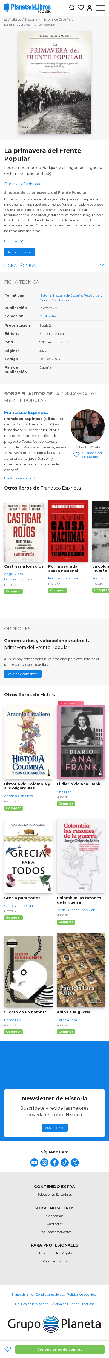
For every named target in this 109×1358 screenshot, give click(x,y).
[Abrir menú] (100, 7)
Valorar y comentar (23, 674)
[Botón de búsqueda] (72, 8)
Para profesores (54, 1261)
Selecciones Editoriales (55, 1194)
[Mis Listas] (79, 8)
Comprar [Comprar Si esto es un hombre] (13, 1032)
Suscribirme (54, 1128)
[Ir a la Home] (5, 19)
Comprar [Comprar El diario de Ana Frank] (66, 803)
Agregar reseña (20, 252)
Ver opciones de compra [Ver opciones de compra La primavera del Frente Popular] (60, 1349)
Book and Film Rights (55, 1253)
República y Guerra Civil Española (70, 297)
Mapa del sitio (22, 1294)
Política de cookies (81, 1294)
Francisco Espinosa (26, 412)
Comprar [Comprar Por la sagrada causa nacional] (57, 590)
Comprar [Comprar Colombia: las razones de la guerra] (66, 922)
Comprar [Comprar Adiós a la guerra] (66, 1032)
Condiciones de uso (50, 1294)
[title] (34, 1162)
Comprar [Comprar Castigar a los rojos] (13, 591)
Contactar (55, 1224)
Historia (45, 295)
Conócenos (54, 1216)
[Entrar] (88, 8)
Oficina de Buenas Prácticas (72, 1304)
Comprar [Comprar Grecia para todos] (13, 917)
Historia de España (67, 295)
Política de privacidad (31, 1304)
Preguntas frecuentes (54, 1232)
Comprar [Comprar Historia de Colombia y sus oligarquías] (13, 808)
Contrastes (47, 316)
